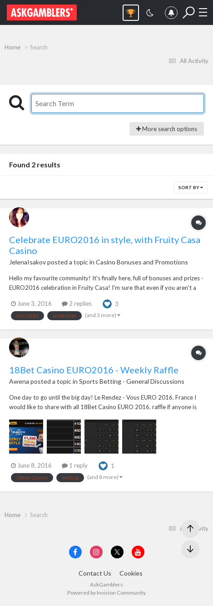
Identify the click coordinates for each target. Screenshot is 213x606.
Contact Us (95, 573)
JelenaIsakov (27, 262)
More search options (166, 128)
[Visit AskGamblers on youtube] (138, 552)
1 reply (75, 465)
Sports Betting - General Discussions (131, 381)
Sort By (190, 187)
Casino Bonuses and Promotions (142, 262)
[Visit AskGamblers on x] (117, 552)
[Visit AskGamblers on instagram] (96, 552)
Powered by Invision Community (106, 592)
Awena (19, 381)
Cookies (131, 573)
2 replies (77, 303)
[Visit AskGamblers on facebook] (75, 552)
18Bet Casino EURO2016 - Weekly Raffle (93, 369)
